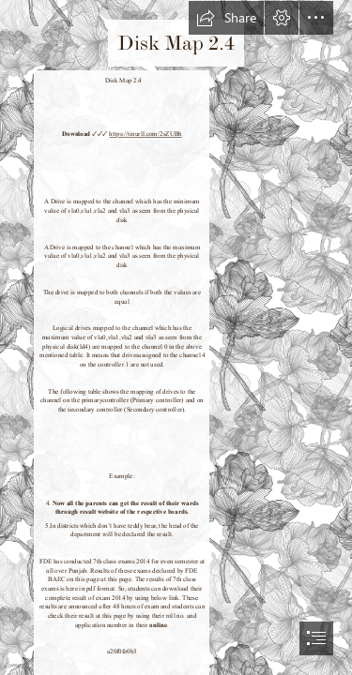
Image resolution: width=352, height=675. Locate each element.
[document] (176, 337)
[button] (226, 18)
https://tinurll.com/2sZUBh (145, 134)
